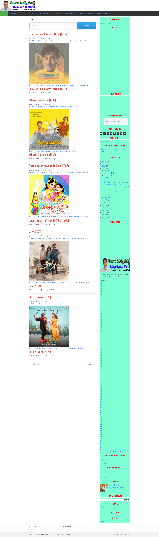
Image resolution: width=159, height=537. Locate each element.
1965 (101, 323)
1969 (101, 332)
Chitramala (56, 13)
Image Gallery (69, 13)
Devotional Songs (30, 13)
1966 (101, 326)
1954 (101, 301)
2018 (104, 215)
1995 (101, 385)
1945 (101, 282)
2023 (104, 168)
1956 (101, 305)
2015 (101, 426)
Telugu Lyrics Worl (113, 121)
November (107, 173)
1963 (101, 319)
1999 (101, 393)
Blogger (119, 451)
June (105, 195)
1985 (101, 365)
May (105, 197)
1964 (101, 321)
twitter (102, 473)
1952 (101, 297)
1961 (101, 315)
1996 (101, 387)
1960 (101, 313)
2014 (101, 424)
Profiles (91, 13)
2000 (101, 396)
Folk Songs (44, 13)
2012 (101, 420)
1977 (101, 348)
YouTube (103, 153)
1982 (101, 358)
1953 (101, 299)
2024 (104, 166)
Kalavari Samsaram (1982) (42, 100)
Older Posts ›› (90, 364)
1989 (101, 373)
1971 (101, 336)
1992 (101, 379)
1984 (101, 363)
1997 (101, 389)
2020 (104, 210)
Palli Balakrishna (113, 485)
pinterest (103, 477)
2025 (104, 163)
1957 (101, 307)
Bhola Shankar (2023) (40, 297)
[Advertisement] (115, 60)
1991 (101, 377)
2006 (101, 408)
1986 (101, 367)
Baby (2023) (35, 231)
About (99, 13)
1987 (101, 369)
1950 (101, 293)
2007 (101, 410)
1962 (101, 317)
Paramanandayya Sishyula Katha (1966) (49, 166)
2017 (104, 217)
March (106, 202)
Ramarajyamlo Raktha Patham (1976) (48, 34)
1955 (101, 303)
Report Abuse (104, 142)
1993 (101, 381)
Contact (82, 13)
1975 (101, 344)
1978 (101, 350)
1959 (101, 311)
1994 (101, 383)
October (107, 175)
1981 (101, 356)
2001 (101, 398)
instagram (103, 475)
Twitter (102, 151)
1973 (101, 340)
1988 (101, 371)
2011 (101, 418)
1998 (101, 391)
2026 (104, 161)
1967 (101, 328)
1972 (101, 338)
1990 (101, 375)
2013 (101, 422)
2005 (101, 406)
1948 (101, 289)
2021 (104, 208)
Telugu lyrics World (44, 534)
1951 (101, 295)
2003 (101, 402)
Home (4, 13)
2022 (104, 205)
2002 (101, 400)
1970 (101, 334)
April (105, 200)
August (106, 178)
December (107, 170)
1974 (101, 342)
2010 (101, 416)
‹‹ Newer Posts (36, 364)
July (105, 180)
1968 (101, 330)
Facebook (103, 149)
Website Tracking (105, 23)
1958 (101, 309)
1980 (101, 354)
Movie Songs (15, 13)
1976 (101, 346)
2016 (101, 428)
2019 (104, 212)
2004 (101, 404)
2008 (101, 412)
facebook (103, 471)
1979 (101, 352)
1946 (101, 284)
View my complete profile (114, 488)
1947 (101, 287)
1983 (101, 360)
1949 (101, 291)
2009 (101, 414)
